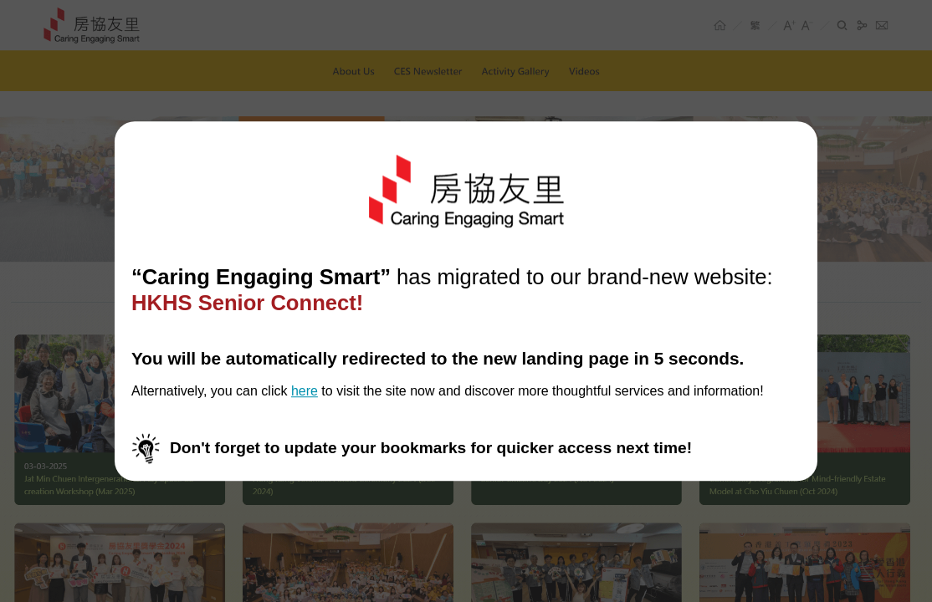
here (304, 392)
